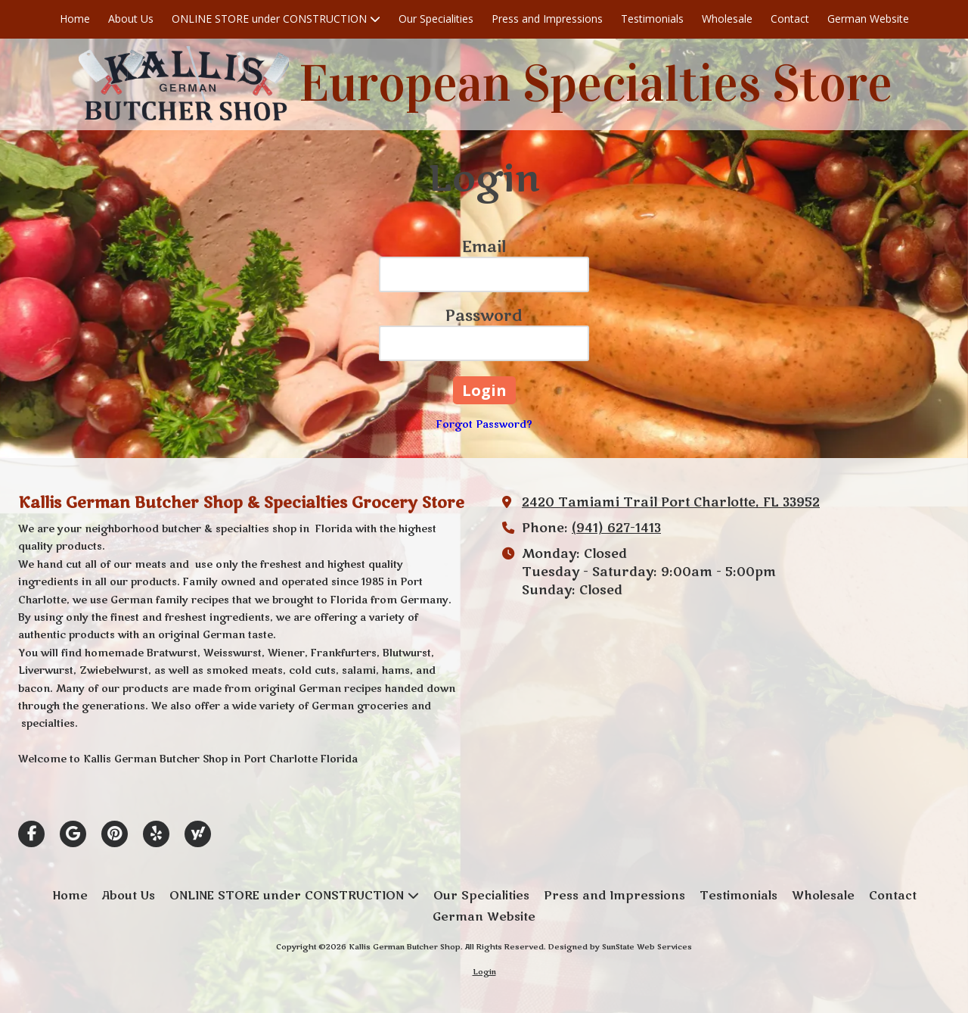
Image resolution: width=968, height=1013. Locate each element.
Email (484, 247)
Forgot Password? (484, 425)
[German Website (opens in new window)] (868, 19)
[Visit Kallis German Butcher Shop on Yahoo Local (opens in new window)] (198, 834)
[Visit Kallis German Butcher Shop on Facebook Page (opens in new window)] (31, 834)
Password (484, 316)
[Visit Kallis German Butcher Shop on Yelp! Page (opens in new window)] (156, 834)
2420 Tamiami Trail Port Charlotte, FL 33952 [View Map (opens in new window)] (671, 502)
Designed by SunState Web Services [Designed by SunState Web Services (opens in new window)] (620, 947)
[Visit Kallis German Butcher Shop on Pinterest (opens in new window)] (114, 834)
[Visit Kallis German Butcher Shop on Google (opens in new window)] (73, 834)
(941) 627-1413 (616, 528)
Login (484, 972)
